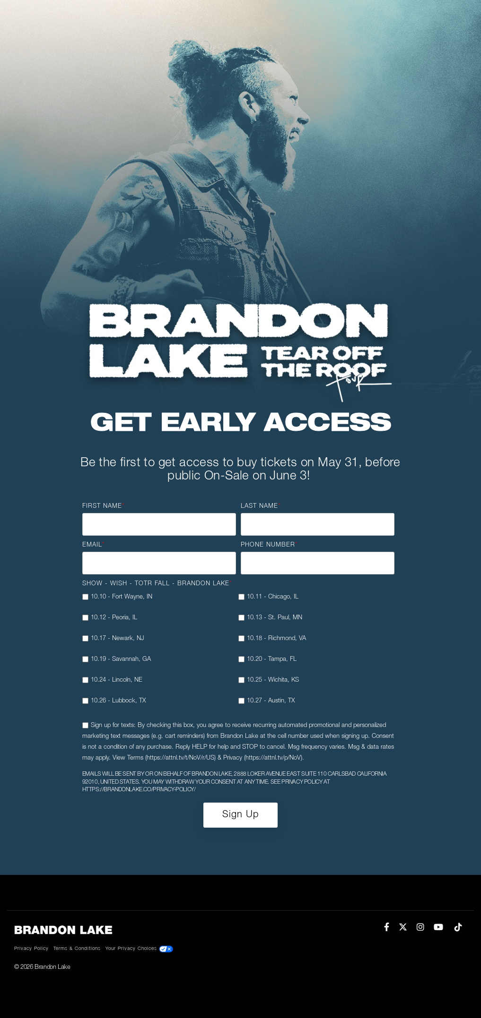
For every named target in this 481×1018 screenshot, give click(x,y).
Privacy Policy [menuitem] (31, 949)
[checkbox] (238, 652)
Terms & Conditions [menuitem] (77, 949)
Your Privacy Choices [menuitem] (139, 949)
